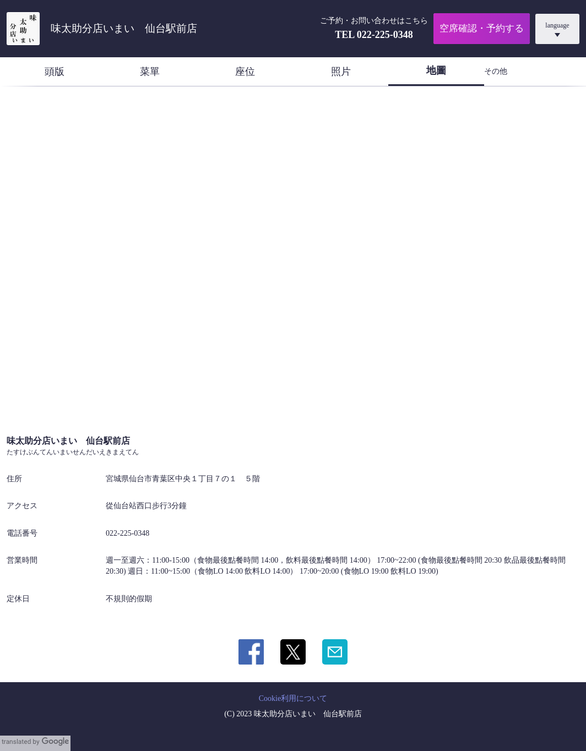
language (557, 25)
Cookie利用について (293, 698)
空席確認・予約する (482, 28)
